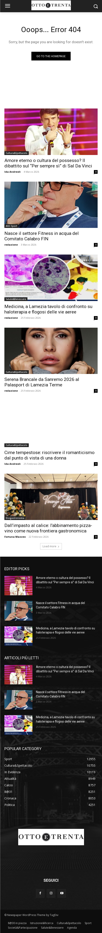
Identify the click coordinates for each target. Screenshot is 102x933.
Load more (51, 546)
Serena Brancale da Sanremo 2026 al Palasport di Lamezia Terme (41, 382)
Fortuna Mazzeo (15, 536)
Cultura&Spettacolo (16, 153)
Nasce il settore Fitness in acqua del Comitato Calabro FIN (41, 236)
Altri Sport (11, 225)
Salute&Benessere (16, 299)
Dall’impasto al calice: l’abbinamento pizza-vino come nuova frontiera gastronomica (48, 528)
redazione (11, 244)
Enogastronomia (15, 518)
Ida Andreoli (12, 171)
